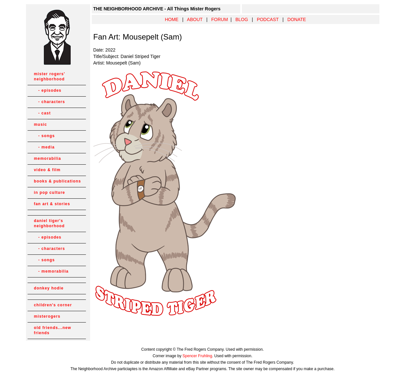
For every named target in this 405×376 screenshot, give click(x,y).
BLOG (241, 19)
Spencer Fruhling (197, 356)
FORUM (219, 19)
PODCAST (268, 19)
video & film (47, 170)
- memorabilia (51, 271)
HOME (171, 19)
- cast (42, 113)
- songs (44, 136)
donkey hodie (49, 288)
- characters (49, 102)
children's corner (53, 305)
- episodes (48, 90)
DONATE (296, 19)
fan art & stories (52, 204)
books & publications (57, 181)
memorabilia (47, 158)
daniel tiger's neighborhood (49, 223)
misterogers (47, 316)
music (40, 124)
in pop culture (49, 192)
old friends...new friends (52, 330)
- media (44, 147)
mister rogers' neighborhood (49, 76)
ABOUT (195, 19)
